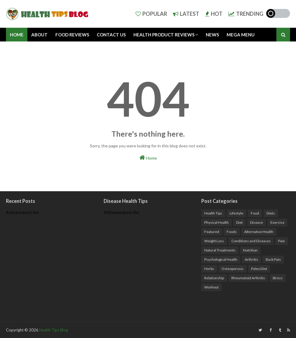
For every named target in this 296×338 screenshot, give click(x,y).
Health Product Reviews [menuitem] (163, 34)
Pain (281, 241)
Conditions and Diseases (251, 241)
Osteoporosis (233, 268)
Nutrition (250, 250)
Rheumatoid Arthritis (248, 278)
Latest (186, 13)
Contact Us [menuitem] (111, 34)
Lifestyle (236, 213)
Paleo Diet (259, 268)
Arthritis (251, 259)
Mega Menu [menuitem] (241, 34)
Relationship (214, 278)
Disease (256, 222)
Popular (151, 13)
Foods (232, 231)
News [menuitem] (212, 34)
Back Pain (273, 259)
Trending (245, 13)
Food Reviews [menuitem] (72, 34)
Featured (211, 231)
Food (255, 213)
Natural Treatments (220, 250)
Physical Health (216, 222)
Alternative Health (258, 231)
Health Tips (213, 213)
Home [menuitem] (17, 34)
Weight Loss (214, 241)
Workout (211, 287)
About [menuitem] (39, 34)
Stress (277, 278)
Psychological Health (220, 259)
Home (148, 157)
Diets (271, 213)
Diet (239, 222)
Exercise (277, 222)
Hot (213, 13)
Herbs (209, 268)
